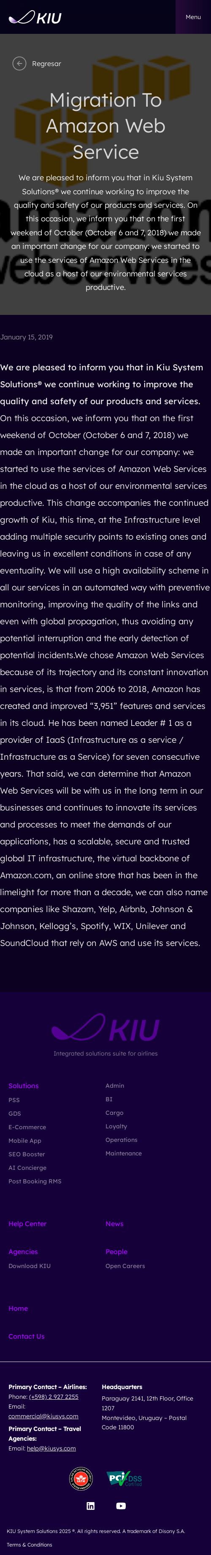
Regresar (35, 63)
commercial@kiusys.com (43, 1416)
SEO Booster (26, 1154)
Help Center (27, 1223)
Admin (115, 1085)
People (116, 1251)
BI (109, 1099)
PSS (14, 1100)
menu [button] (193, 17)
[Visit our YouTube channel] (121, 1506)
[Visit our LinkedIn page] (91, 1506)
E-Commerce (27, 1127)
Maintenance (124, 1153)
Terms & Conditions (29, 1544)
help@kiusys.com (51, 1448)
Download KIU (29, 1266)
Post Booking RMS (35, 1181)
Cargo (115, 1113)
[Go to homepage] (35, 17)
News (115, 1223)
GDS (14, 1113)
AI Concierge (27, 1168)
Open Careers (125, 1266)
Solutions (23, 1085)
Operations (122, 1140)
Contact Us (26, 1336)
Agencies (23, 1251)
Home (18, 1308)
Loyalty (116, 1126)
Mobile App (24, 1140)
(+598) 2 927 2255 (53, 1397)
